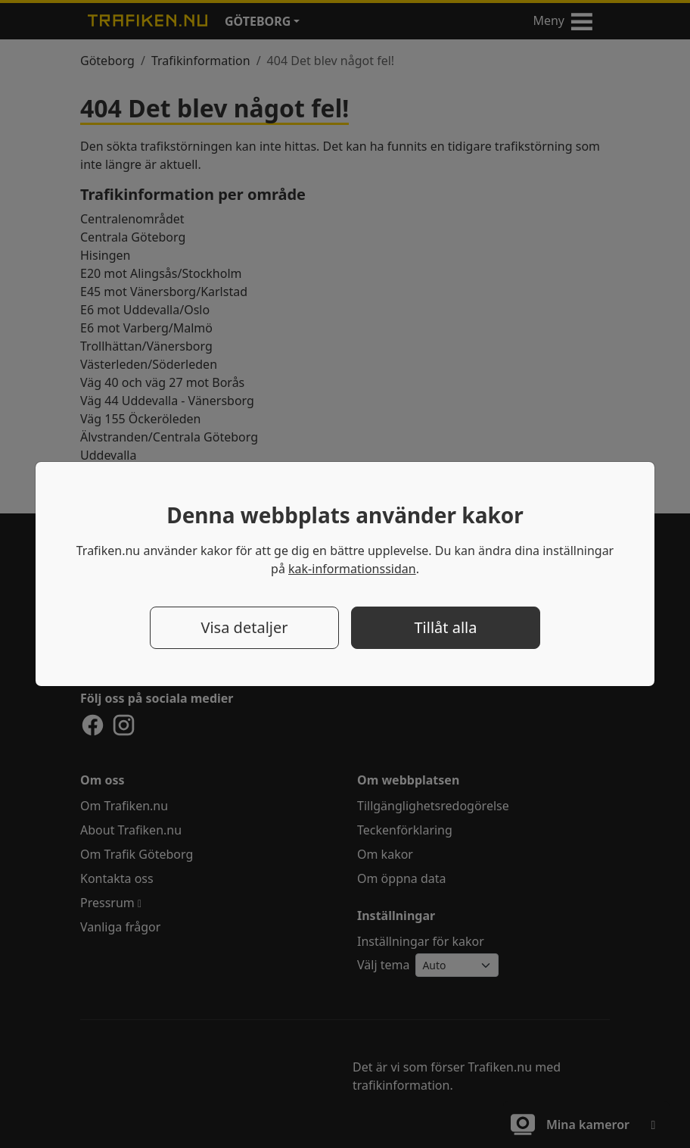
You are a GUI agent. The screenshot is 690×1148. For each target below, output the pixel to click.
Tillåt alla (445, 627)
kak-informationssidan (352, 568)
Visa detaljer (244, 627)
